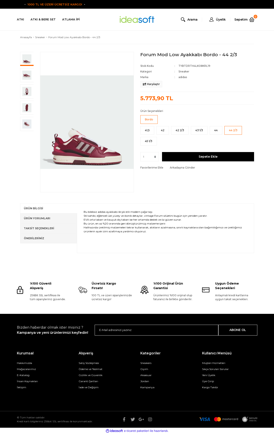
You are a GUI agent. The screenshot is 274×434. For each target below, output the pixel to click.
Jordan (144, 381)
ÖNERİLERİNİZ (34, 238)
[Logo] (137, 19)
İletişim (21, 387)
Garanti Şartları (88, 381)
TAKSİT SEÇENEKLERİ (39, 228)
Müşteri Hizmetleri (213, 363)
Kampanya (147, 387)
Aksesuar (146, 375)
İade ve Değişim (89, 387)
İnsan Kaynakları (27, 381)
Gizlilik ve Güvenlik (90, 375)
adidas (182, 77)
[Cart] (245, 19)
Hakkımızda (24, 363)
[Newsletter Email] (156, 330)
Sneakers (145, 363)
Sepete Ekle (208, 157)
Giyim (144, 369)
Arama (192, 19)
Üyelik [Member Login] (221, 19)
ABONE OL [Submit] (237, 330)
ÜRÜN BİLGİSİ (33, 208)
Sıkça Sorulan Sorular (215, 369)
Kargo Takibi (210, 387)
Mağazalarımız (26, 369)
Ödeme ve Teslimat (90, 369)
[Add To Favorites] (151, 168)
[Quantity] (149, 156)
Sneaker (183, 71)
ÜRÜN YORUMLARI (37, 218)
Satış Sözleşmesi (89, 363)
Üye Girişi (208, 381)
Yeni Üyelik (208, 375)
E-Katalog (23, 375)
